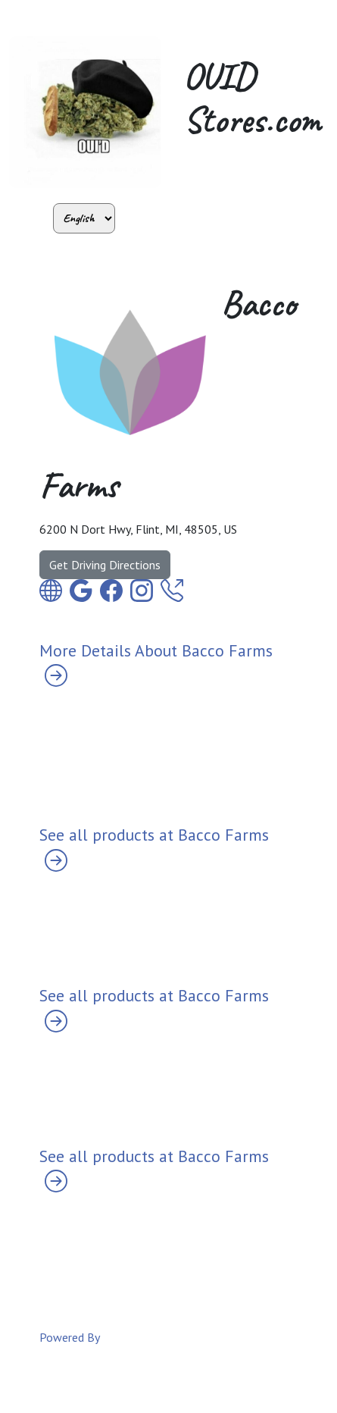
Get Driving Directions (105, 564)
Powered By (69, 1337)
